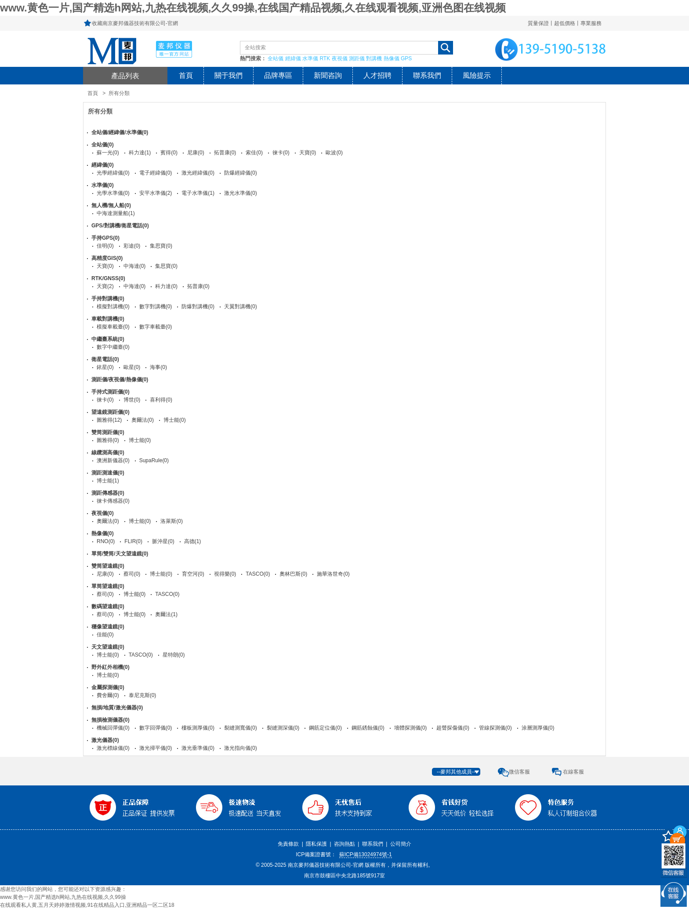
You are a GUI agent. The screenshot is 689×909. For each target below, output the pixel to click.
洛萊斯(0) (171, 521)
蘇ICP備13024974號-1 (365, 854)
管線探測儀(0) (495, 728)
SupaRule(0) (154, 460)
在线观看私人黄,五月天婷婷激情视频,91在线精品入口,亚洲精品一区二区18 (87, 905)
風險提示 (477, 75)
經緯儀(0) (102, 165)
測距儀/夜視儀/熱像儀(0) (119, 379)
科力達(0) (166, 286)
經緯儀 (293, 58)
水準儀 (310, 58)
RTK (324, 58)
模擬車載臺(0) (113, 327)
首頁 (186, 75)
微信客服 (519, 772)
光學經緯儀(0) (113, 173)
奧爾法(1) (166, 614)
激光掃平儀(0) (155, 748)
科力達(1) (140, 153)
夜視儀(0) (102, 513)
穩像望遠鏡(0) (107, 627)
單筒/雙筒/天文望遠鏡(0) (119, 554)
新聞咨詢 (328, 75)
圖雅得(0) (108, 440)
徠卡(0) (281, 153)
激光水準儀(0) (240, 193)
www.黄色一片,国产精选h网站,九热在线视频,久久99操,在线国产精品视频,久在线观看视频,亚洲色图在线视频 (253, 8)
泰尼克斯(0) (142, 695)
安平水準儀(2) (155, 193)
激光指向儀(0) (240, 748)
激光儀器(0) (105, 740)
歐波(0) (334, 153)
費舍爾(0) (108, 695)
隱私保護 (316, 844)
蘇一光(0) (108, 153)
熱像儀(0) (102, 533)
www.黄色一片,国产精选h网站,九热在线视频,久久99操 (63, 897)
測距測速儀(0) (107, 473)
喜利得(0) (161, 400)
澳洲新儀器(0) (113, 460)
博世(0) (132, 400)
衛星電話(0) (105, 359)
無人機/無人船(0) (111, 205)
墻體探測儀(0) (410, 728)
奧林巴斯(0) (293, 574)
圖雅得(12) (109, 420)
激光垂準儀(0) (197, 748)
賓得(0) (169, 153)
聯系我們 (427, 75)
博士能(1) (108, 481)
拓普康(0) (225, 153)
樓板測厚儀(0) (197, 728)
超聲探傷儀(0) (452, 728)
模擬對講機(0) (113, 306)
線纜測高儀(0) (107, 452)
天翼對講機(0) (240, 306)
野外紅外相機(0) (110, 667)
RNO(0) (106, 541)
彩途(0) (132, 246)
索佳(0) (254, 153)
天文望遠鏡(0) (107, 647)
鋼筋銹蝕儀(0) (368, 728)
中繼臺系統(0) (107, 339)
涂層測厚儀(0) (538, 728)
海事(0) (158, 367)
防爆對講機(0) (197, 306)
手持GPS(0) (105, 238)
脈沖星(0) (163, 541)
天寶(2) (105, 286)
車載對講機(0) (107, 319)
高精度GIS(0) (107, 258)
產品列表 (125, 76)
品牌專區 (278, 75)
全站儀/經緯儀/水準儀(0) (119, 132)
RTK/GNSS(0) (108, 278)
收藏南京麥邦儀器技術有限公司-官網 (135, 23)
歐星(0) (132, 367)
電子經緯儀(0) (155, 173)
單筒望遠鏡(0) (107, 586)
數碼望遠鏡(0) (107, 606)
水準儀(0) (102, 185)
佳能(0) (105, 635)
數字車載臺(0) (155, 327)
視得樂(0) (225, 574)
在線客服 (573, 772)
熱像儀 (391, 58)
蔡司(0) (132, 574)
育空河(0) (193, 574)
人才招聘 (377, 75)
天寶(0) (307, 153)
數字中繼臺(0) (113, 347)
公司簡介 (400, 844)
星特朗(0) (174, 655)
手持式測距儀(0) (110, 392)
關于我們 (228, 75)
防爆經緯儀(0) (240, 173)
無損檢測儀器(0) (110, 720)
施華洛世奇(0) (333, 574)
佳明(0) (105, 246)
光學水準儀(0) (113, 193)
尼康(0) (195, 153)
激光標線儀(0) (113, 748)
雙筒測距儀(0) (107, 432)
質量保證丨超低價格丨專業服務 (565, 23)
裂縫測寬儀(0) (240, 728)
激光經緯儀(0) (197, 173)
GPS (406, 58)
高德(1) (192, 541)
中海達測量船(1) (116, 213)
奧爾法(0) (142, 420)
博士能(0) (174, 420)
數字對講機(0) (155, 306)
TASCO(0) (258, 574)
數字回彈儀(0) (155, 728)
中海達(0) (134, 266)
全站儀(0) (102, 145)
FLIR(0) (133, 541)
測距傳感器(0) (107, 493)
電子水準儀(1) (197, 193)
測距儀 (357, 58)
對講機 (374, 58)
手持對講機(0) (107, 299)
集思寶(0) (161, 246)
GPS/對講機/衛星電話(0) (120, 226)
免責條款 (288, 844)
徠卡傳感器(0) (113, 501)
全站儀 (275, 58)
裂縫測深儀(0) (283, 728)
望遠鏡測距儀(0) (110, 412)
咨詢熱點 (344, 844)
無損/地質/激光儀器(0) (117, 708)
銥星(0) (105, 367)
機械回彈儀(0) (113, 728)
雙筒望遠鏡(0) (107, 566)
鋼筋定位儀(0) (325, 728)
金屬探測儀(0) (107, 687)
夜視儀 (340, 58)
